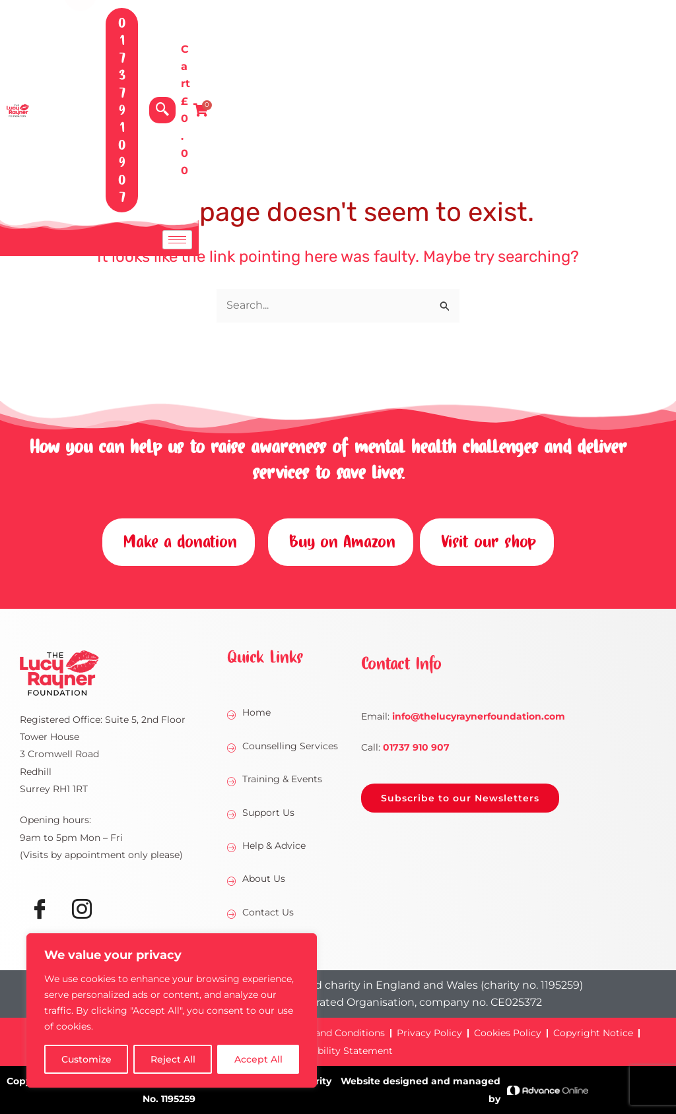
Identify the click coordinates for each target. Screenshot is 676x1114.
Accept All (258, 1059)
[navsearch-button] (514, 40)
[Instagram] (81, 910)
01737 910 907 (416, 747)
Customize (86, 1059)
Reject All (173, 1059)
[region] (171, 1010)
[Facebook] (39, 910)
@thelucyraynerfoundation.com (478, 716)
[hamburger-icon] (654, 100)
